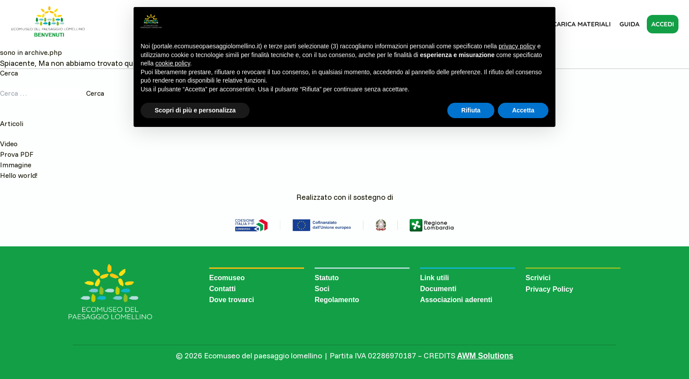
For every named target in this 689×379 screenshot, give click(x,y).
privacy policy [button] (517, 46)
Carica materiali (582, 24)
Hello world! (18, 175)
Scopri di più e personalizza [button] (195, 110)
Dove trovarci (231, 299)
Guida (629, 24)
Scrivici (538, 278)
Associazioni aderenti (456, 299)
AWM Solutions (485, 355)
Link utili (434, 278)
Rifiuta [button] (471, 110)
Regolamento (337, 299)
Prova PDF (16, 154)
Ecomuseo (227, 278)
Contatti (222, 288)
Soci (322, 288)
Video (9, 143)
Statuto (327, 278)
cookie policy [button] (172, 63)
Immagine (15, 164)
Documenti (438, 288)
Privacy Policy (549, 289)
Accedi (662, 24)
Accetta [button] (523, 110)
